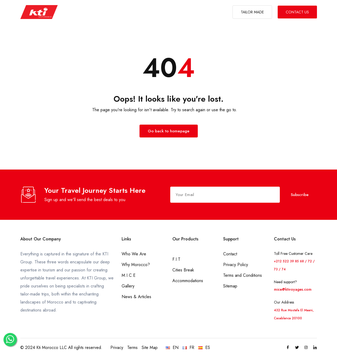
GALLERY (208, 12)
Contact (230, 254)
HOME (71, 12)
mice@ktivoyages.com (293, 289)
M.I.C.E (189, 12)
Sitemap (230, 286)
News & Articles (136, 297)
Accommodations (187, 281)
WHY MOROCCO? (161, 12)
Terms (132, 347)
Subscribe (300, 195)
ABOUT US (91, 12)
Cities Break (183, 270)
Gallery (128, 286)
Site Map (150, 347)
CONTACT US (297, 12)
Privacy (116, 347)
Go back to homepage (168, 131)
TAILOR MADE (252, 12)
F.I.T (176, 259)
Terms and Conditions (242, 275)
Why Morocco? (136, 265)
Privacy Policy (235, 265)
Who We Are (134, 254)
